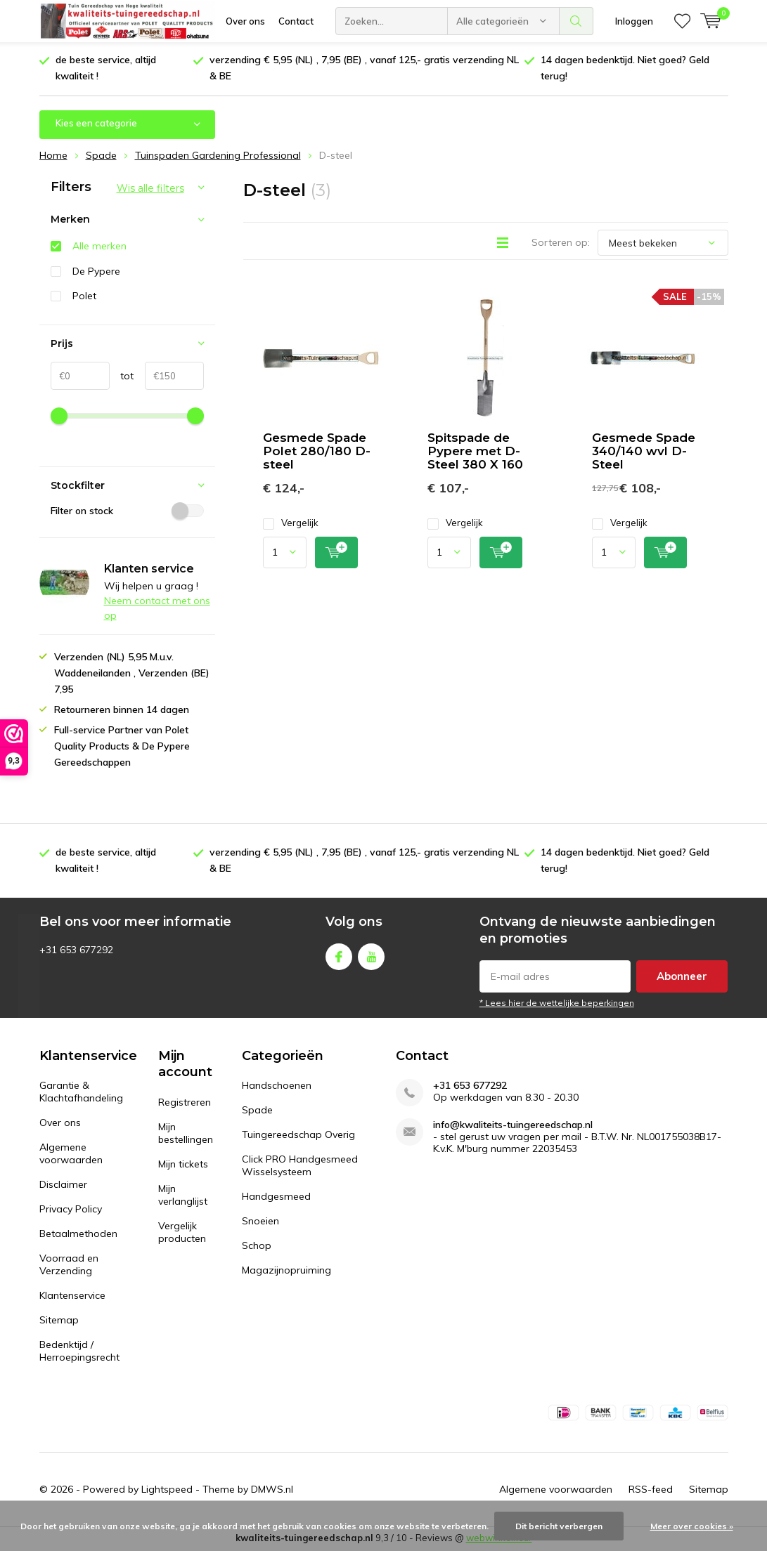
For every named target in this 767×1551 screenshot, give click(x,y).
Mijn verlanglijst (182, 1196)
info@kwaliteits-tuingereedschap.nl (513, 1126)
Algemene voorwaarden (71, 1154)
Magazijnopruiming (286, 1271)
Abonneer (682, 977)
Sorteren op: (560, 243)
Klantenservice (72, 1296)
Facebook (339, 955)
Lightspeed (167, 1490)
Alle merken (99, 247)
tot (122, 377)
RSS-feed (651, 1490)
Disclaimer (63, 1185)
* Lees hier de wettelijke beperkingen (556, 1004)
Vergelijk (290, 524)
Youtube (371, 955)
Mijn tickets (183, 1165)
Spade (257, 1111)
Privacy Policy (70, 1210)
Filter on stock (127, 511)
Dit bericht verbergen (558, 1526)
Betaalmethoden (78, 1235)
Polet (84, 297)
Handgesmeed (276, 1197)
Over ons (245, 21)
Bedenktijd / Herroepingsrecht (79, 1352)
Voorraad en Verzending (68, 1265)
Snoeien (260, 1222)
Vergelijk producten (182, 1233)
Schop (256, 1247)
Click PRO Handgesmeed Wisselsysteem (300, 1166)
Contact (296, 21)
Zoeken (576, 21)
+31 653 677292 (470, 1087)
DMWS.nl (272, 1490)
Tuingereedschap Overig (298, 1136)
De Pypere (96, 272)
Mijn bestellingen (185, 1134)
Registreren (184, 1103)
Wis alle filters (150, 189)
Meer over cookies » (691, 1526)
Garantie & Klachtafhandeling (81, 1093)
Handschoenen (276, 1086)
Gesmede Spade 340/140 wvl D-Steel (643, 452)
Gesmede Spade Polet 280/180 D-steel (316, 452)
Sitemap (59, 1321)
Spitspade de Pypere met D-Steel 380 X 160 (475, 452)
